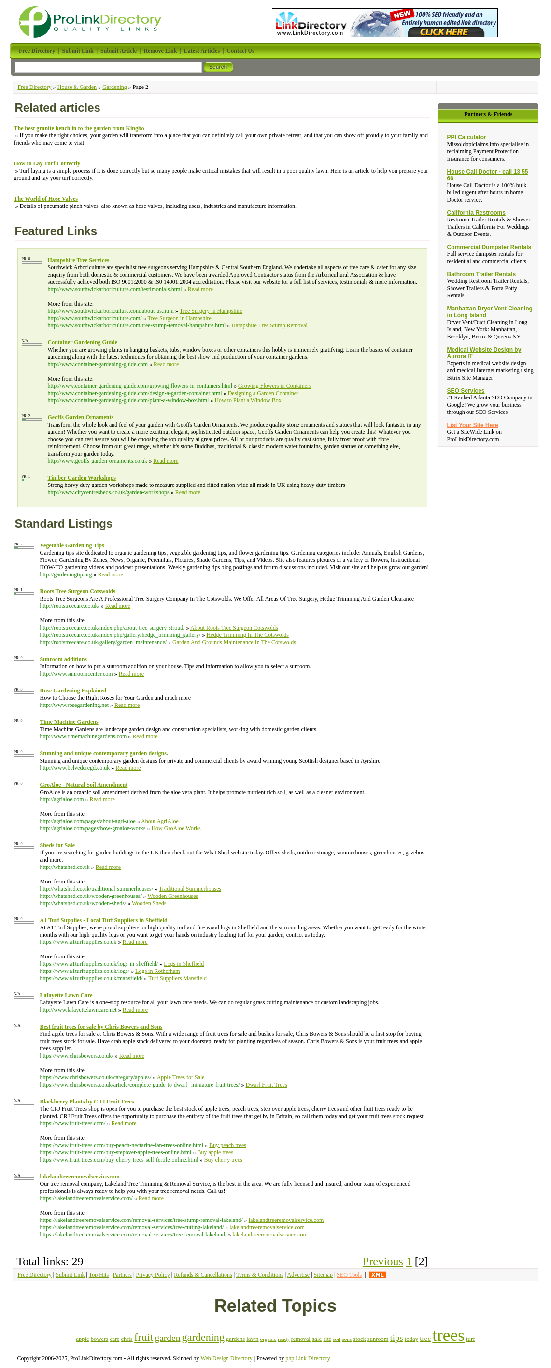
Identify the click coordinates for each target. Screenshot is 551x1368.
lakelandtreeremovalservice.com (286, 1220)
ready (284, 1339)
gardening (203, 1337)
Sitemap (323, 1274)
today (412, 1339)
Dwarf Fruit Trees (266, 1084)
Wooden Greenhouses (173, 896)
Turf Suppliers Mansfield (177, 978)
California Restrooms (476, 212)
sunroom (378, 1339)
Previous (383, 1261)
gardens (235, 1339)
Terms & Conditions (259, 1274)
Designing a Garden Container (263, 393)
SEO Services (465, 390)
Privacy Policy (153, 1274)
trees (448, 1335)
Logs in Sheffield (184, 963)
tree (425, 1338)
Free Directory (35, 87)
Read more (200, 289)
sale (317, 1338)
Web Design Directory (226, 1358)
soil (336, 1339)
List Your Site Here (472, 425)
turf (470, 1339)
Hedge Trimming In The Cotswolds (247, 635)
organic (268, 1339)
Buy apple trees (215, 1152)
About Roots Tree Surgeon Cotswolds (234, 627)
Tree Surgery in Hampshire (211, 311)
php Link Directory (307, 1358)
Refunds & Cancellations (203, 1274)
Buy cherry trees (223, 1159)
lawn (252, 1338)
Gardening (114, 87)
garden (167, 1338)
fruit (144, 1337)
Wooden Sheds (149, 903)
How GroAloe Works (175, 828)
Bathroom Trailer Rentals (481, 274)
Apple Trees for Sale (181, 1077)
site (327, 1339)
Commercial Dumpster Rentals (489, 247)
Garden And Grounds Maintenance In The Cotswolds (234, 642)
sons (347, 1339)
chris (126, 1339)
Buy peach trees (227, 1145)
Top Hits (99, 1274)
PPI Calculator (466, 137)
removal (301, 1339)
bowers (100, 1339)
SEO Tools (349, 1274)
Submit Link (70, 1274)
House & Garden (77, 87)
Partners (122, 1274)
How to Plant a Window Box (247, 400)
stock (359, 1339)
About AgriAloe (160, 821)
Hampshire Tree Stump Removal (269, 325)
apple (82, 1339)
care (114, 1339)
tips (396, 1338)
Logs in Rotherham (157, 971)
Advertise (298, 1274)
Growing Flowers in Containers (274, 385)
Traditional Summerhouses (190, 888)
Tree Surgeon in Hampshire (179, 318)
